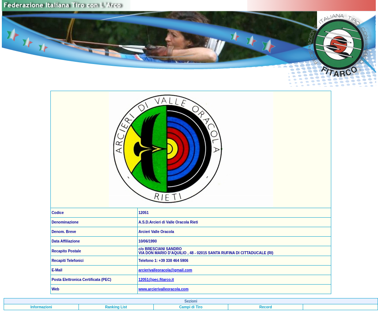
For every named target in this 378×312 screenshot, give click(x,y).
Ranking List (116, 307)
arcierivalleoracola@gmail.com (165, 270)
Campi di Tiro (191, 307)
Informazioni (41, 307)
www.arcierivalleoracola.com (163, 289)
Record (265, 307)
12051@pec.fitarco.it (156, 280)
